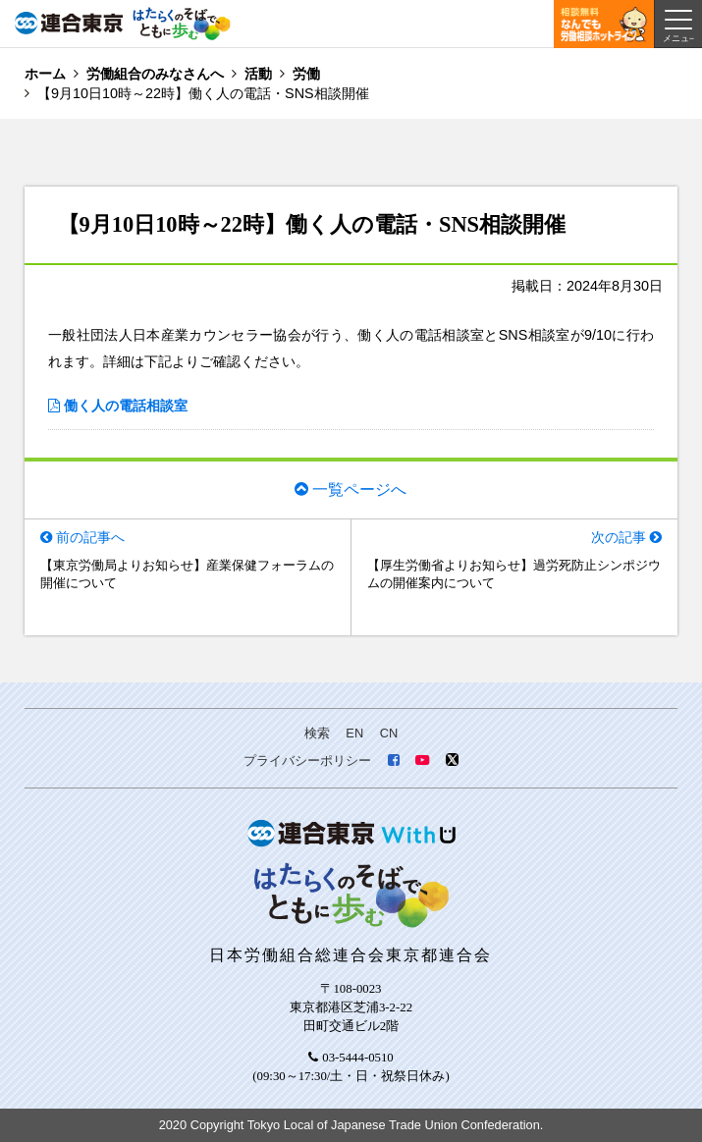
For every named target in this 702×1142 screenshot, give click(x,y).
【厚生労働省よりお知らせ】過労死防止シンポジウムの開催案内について (514, 574)
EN (354, 733)
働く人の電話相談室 (126, 405)
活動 (258, 74)
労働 (306, 74)
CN (389, 733)
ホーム (45, 74)
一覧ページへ (359, 489)
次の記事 (618, 537)
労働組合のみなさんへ (155, 74)
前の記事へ (90, 537)
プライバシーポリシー (307, 760)
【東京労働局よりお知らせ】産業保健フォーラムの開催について (187, 574)
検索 (317, 733)
